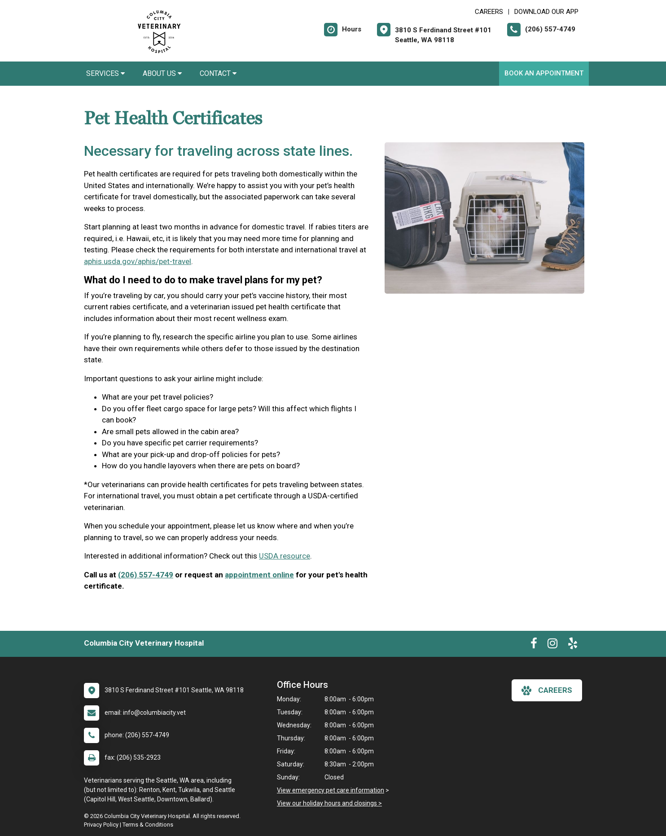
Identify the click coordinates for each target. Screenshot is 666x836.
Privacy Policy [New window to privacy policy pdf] (101, 824)
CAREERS (489, 12)
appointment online (259, 574)
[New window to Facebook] (534, 645)
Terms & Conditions (148, 824)
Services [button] (105, 73)
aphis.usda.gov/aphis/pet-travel (137, 261)
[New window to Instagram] (552, 645)
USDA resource (284, 555)
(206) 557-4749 (145, 574)
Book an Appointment (543, 73)
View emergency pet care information (330, 790)
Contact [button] (218, 73)
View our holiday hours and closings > (329, 803)
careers (546, 690)
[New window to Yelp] (572, 645)
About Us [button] (162, 73)
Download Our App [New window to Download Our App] (546, 12)
